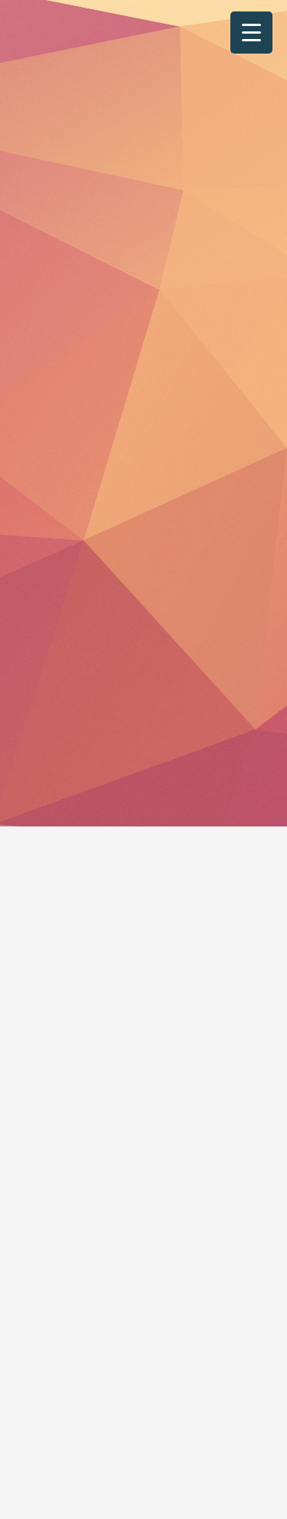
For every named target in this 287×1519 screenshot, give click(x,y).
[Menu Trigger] (251, 32)
